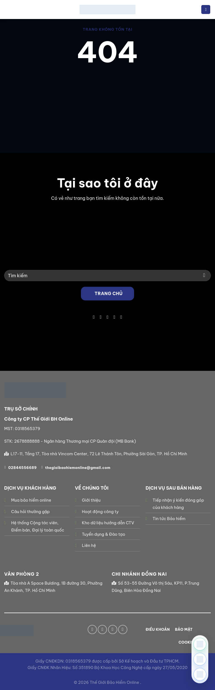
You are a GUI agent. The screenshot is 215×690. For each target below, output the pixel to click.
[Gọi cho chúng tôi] (114, 316)
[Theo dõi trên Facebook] (94, 316)
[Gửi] (204, 275)
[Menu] (205, 9)
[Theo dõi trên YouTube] (121, 316)
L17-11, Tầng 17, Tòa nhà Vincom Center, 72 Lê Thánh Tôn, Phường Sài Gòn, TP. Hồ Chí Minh (99, 453)
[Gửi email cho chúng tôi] (107, 316)
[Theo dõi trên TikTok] (100, 316)
